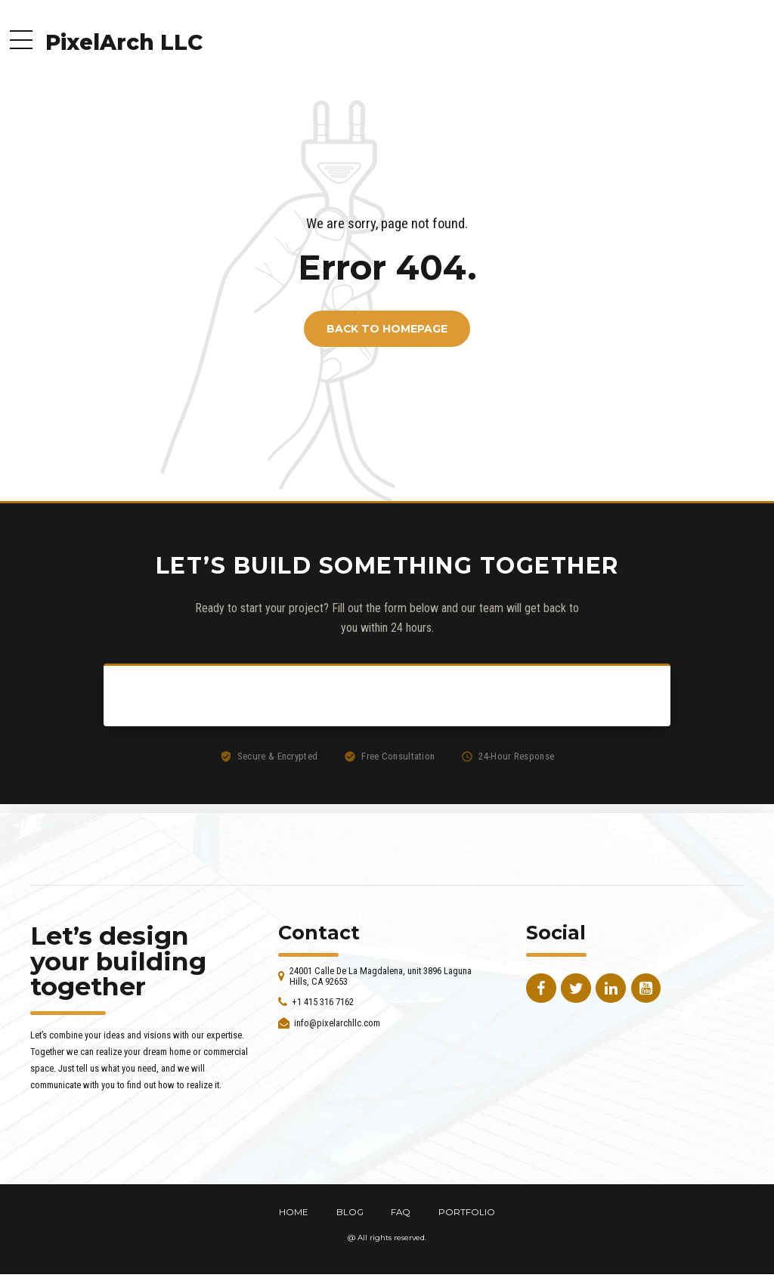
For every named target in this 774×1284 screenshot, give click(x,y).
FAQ (400, 1212)
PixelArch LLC (124, 42)
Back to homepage (387, 329)
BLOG (350, 1212)
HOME (293, 1212)
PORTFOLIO (466, 1212)
